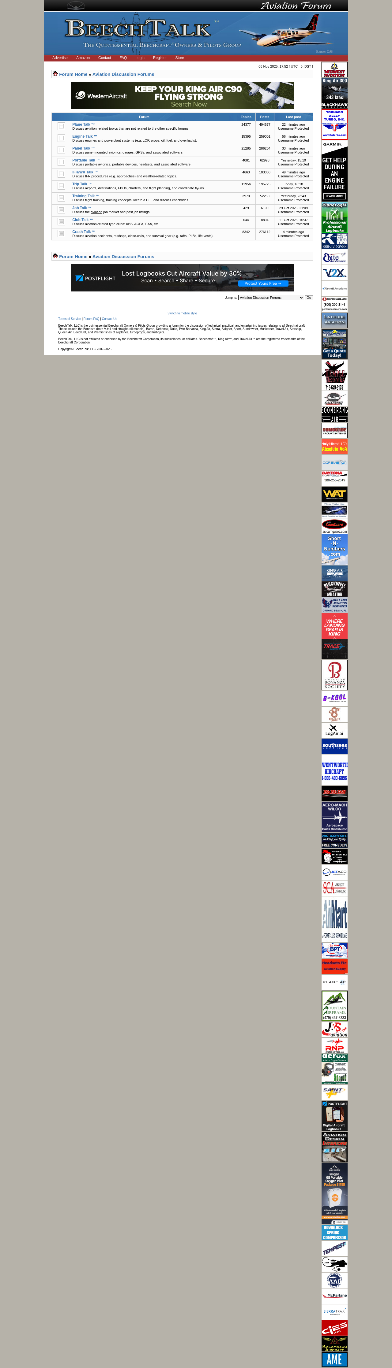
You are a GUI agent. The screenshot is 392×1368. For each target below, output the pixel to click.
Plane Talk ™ (83, 124)
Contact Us (109, 319)
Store (179, 58)
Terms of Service (69, 319)
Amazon (83, 58)
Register (160, 58)
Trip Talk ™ (82, 184)
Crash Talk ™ (84, 232)
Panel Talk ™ (83, 148)
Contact (104, 58)
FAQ (123, 58)
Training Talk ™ (85, 196)
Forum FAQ (92, 319)
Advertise (60, 58)
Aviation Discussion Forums (123, 74)
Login (139, 58)
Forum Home (73, 74)
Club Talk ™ (82, 220)
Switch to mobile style (182, 313)
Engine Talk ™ (84, 136)
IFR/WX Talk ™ (85, 172)
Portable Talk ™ (86, 160)
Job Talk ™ (82, 208)
